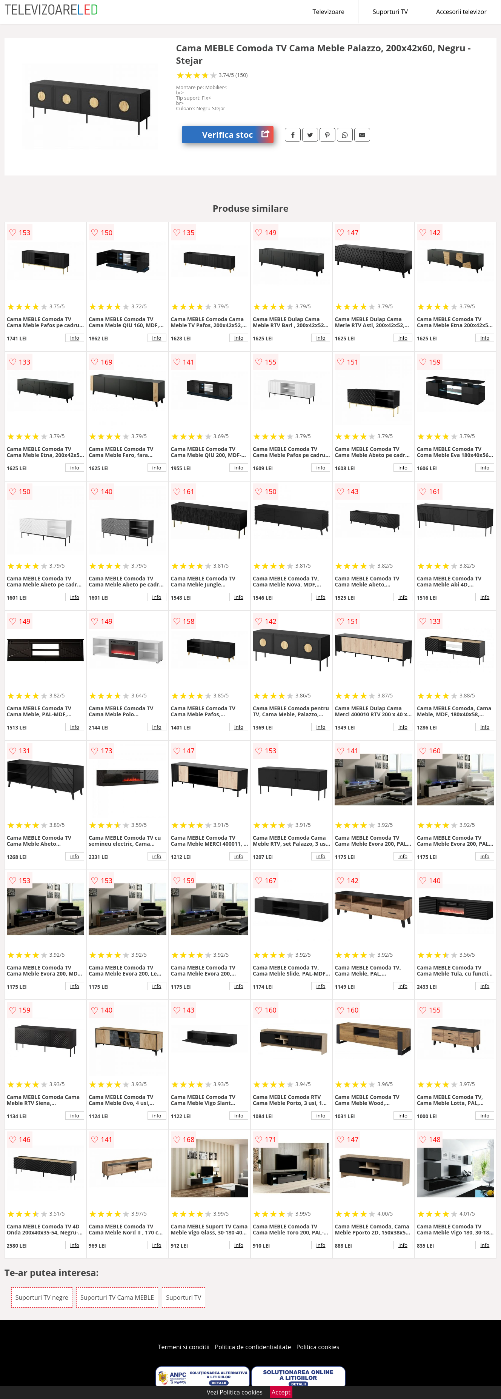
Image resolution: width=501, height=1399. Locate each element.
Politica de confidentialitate (253, 1347)
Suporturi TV (390, 12)
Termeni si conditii (184, 1347)
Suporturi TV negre (41, 1297)
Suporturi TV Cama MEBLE (117, 1297)
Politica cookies (318, 1347)
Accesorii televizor (461, 12)
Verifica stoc (238, 134)
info (74, 337)
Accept (281, 1392)
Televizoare (328, 12)
